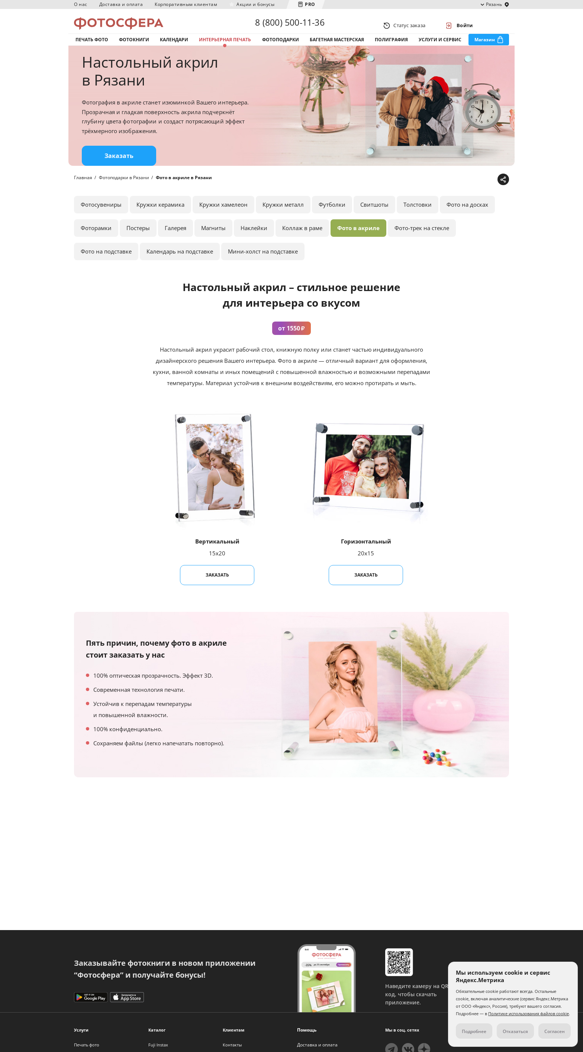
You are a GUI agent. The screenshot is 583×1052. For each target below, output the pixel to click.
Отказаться (515, 1031)
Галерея (175, 242)
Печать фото (91, 48)
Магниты (213, 242)
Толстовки (417, 219)
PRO (310, 4)
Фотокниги (134, 48)
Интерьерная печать (225, 48)
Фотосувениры (101, 219)
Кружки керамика (160, 219)
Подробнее (474, 1031)
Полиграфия (391, 48)
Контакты (232, 1045)
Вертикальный (217, 555)
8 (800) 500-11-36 (289, 25)
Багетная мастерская (337, 48)
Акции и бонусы (255, 4)
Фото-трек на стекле (421, 242)
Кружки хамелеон (223, 219)
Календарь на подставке (179, 266)
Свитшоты (374, 219)
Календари (174, 48)
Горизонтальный (366, 555)
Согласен (554, 1031)
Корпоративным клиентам (186, 4)
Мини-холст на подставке (263, 266)
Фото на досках (467, 219)
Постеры (138, 242)
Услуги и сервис (440, 48)
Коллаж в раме (302, 242)
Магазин (484, 48)
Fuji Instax (158, 1045)
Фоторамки (96, 242)
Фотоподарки (280, 48)
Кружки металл (283, 219)
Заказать (118, 170)
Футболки (332, 219)
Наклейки (254, 242)
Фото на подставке (106, 266)
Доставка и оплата (121, 4)
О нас (80, 4)
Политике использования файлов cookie (528, 1013)
